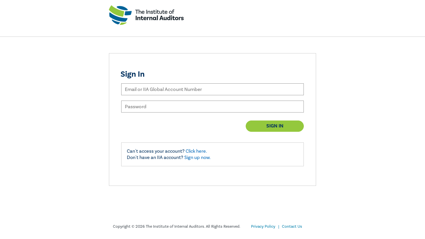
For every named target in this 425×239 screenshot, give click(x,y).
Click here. (196, 151)
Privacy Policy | (265, 226)
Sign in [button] (275, 126)
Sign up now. (197, 157)
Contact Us (292, 226)
